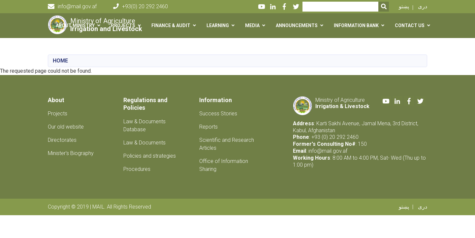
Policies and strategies (149, 156)
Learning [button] (217, 25)
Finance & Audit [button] (170, 25)
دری (422, 6)
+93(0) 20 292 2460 (140, 6)
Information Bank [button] (356, 25)
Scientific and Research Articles (226, 144)
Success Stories (218, 113)
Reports (208, 127)
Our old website (66, 127)
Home (60, 61)
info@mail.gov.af (72, 6)
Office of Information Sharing (223, 165)
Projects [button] (123, 25)
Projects (57, 113)
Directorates (62, 140)
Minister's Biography (71, 153)
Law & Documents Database (144, 125)
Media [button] (252, 25)
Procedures (136, 169)
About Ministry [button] (75, 25)
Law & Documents (144, 142)
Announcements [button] (297, 25)
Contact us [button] (410, 25)
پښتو (404, 6)
